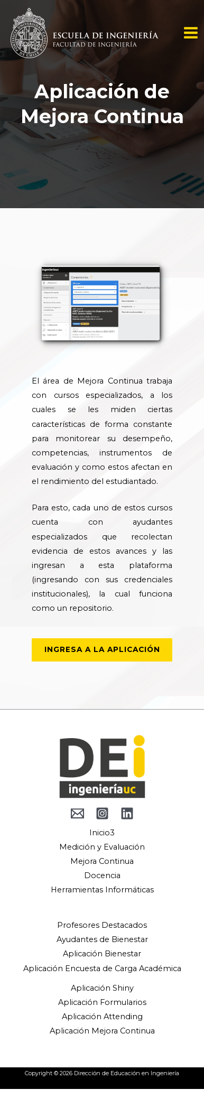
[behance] (77, 813)
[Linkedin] (127, 813)
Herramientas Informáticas (102, 890)
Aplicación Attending (102, 1016)
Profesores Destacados (102, 925)
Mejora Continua (102, 861)
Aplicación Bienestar (102, 953)
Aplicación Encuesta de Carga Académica (102, 968)
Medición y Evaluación (102, 847)
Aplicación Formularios (102, 1002)
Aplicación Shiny (102, 988)
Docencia (102, 875)
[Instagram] (102, 813)
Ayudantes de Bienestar (102, 939)
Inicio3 (102, 832)
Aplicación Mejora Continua (102, 1031)
